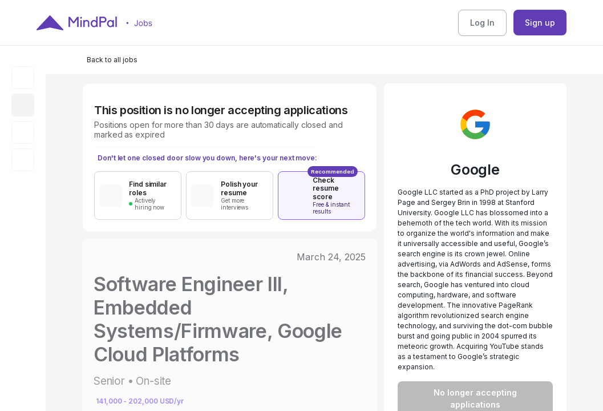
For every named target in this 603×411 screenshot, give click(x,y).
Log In (482, 22)
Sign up (540, 22)
